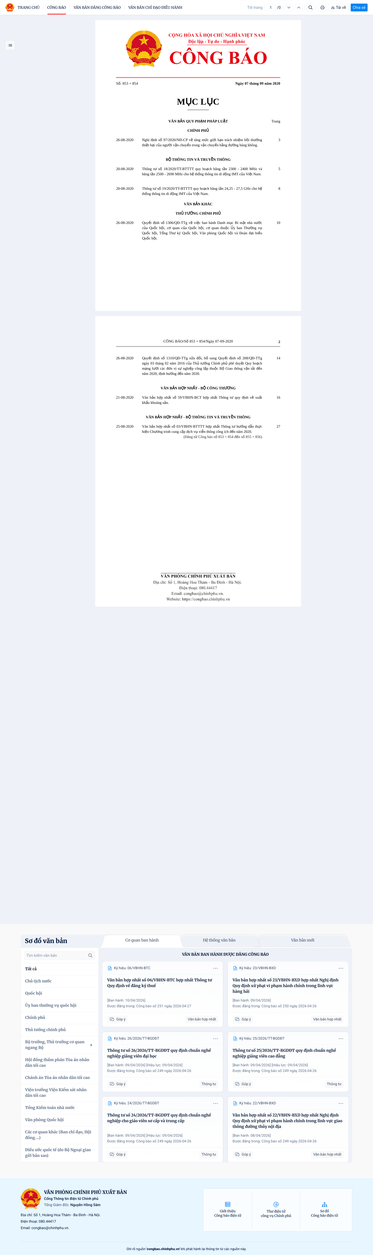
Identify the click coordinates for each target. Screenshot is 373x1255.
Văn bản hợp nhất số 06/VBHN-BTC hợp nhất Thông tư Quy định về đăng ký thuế (159, 983)
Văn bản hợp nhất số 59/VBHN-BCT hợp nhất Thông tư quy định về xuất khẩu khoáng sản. (202, 400)
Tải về (338, 7)
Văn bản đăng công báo (97, 7)
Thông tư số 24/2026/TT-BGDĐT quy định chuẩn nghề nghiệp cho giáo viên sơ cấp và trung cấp (159, 1118)
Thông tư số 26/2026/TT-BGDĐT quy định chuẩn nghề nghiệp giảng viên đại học (159, 1053)
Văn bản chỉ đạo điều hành (155, 7)
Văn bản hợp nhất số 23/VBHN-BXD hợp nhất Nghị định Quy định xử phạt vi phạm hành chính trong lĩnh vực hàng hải (286, 986)
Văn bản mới (302, 940)
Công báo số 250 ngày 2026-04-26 (289, 1006)
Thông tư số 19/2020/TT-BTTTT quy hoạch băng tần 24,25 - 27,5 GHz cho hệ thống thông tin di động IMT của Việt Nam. (202, 191)
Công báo (56, 7)
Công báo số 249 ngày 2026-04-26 (163, 1071)
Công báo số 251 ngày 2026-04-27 (163, 1006)
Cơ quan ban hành (142, 940)
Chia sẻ (359, 7)
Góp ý (117, 1019)
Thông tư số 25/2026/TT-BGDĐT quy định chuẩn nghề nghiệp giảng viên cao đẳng (284, 1053)
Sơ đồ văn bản (46, 941)
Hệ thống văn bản (219, 940)
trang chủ (29, 7)
